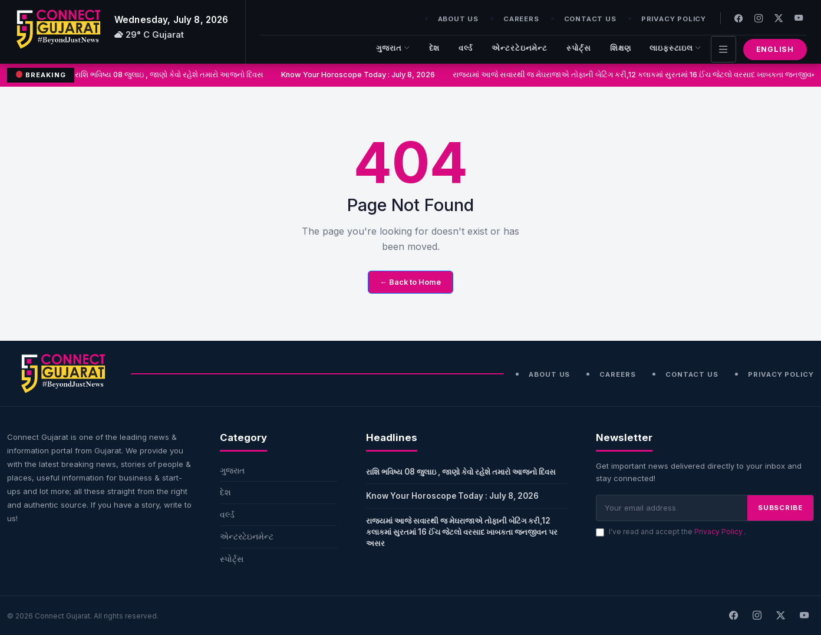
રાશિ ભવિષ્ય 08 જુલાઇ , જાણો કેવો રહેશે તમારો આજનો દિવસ (170, 74)
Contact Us (590, 19)
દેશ (434, 48)
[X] (780, 616)
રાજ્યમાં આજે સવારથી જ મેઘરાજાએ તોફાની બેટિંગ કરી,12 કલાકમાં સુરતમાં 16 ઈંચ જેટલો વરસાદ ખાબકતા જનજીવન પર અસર (462, 532)
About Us (458, 19)
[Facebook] (738, 18)
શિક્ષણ (620, 48)
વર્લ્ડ (466, 48)
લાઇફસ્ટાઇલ (675, 49)
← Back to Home (410, 282)
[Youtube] (798, 18)
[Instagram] (758, 18)
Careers (521, 19)
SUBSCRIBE (780, 508)
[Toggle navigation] (723, 49)
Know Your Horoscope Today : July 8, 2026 (359, 74)
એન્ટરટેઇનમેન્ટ (520, 48)
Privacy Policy (673, 19)
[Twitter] (778, 18)
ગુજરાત (393, 49)
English (775, 49)
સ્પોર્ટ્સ (578, 48)
